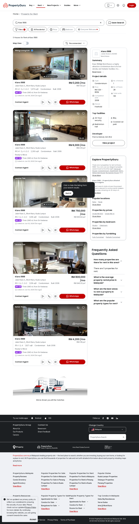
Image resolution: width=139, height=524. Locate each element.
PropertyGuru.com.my (21, 456)
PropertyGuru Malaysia (23, 473)
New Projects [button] (54, 5)
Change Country (96, 425)
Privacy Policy (30, 507)
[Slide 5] (51, 76)
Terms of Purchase (67, 520)
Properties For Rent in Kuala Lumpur (81, 484)
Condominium (103, 171)
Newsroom (42, 429)
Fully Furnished (98, 237)
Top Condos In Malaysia (108, 496)
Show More (96, 175)
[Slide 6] (53, 76)
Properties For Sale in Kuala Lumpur (52, 484)
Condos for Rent (78, 505)
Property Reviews (20, 476)
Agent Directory (19, 483)
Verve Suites (103, 502)
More (77, 5)
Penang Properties (105, 483)
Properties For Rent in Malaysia (82, 476)
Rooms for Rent (77, 508)
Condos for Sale (49, 502)
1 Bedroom (103, 225)
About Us (16, 429)
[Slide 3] (48, 76)
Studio (94, 225)
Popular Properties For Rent (82, 473)
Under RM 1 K (109, 214)
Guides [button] (67, 5)
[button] (98, 72)
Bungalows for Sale (50, 505)
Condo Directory (19, 480)
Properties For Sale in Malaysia (53, 476)
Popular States (104, 473)
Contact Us (43, 425)
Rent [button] (41, 5)
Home (15, 14)
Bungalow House (112, 173)
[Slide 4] (50, 76)
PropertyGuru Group (22, 425)
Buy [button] (32, 5)
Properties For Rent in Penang (81, 480)
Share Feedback (44, 432)
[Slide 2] (46, 76)
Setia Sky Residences (106, 499)
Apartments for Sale (50, 499)
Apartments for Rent (79, 501)
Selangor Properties (106, 480)
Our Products (18, 432)
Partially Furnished (113, 237)
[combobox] (58, 22)
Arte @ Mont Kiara (105, 506)
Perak (100, 202)
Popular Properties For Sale (53, 473)
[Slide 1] (44, 76)
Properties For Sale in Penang (53, 480)
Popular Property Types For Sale (55, 496)
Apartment (114, 171)
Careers (16, 435)
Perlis (94, 202)
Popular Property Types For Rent (82, 497)
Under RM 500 (97, 214)
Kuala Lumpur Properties (107, 476)
